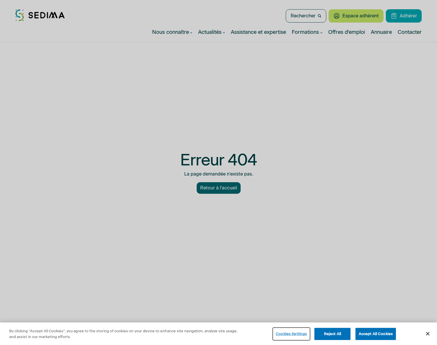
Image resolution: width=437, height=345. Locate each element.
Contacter (410, 32)
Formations (307, 32)
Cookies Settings (291, 335)
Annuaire (381, 32)
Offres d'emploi (346, 32)
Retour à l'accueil (218, 188)
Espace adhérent (356, 15)
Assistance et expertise (258, 32)
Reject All (332, 335)
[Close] (427, 335)
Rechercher (306, 16)
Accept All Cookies (376, 335)
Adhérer (403, 15)
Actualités (211, 32)
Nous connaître (172, 32)
